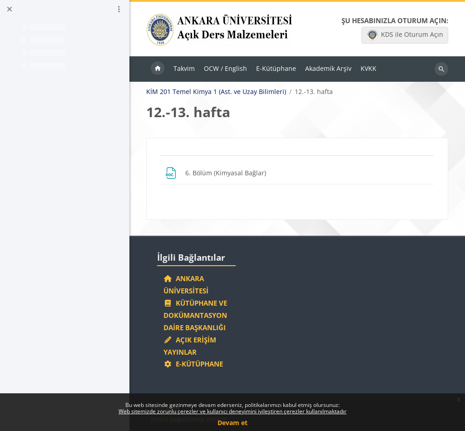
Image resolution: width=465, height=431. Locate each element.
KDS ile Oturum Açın (405, 35)
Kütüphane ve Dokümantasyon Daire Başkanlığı (195, 315)
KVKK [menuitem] (368, 68)
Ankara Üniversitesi (185, 284)
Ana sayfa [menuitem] (157, 69)
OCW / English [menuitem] (225, 68)
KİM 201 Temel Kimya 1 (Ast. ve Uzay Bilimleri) (216, 92)
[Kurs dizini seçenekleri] (119, 9)
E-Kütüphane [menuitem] (276, 68)
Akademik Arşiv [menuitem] (328, 68)
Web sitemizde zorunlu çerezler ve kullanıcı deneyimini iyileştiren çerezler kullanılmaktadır (232, 411)
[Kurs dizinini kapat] (9, 9)
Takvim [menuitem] (184, 68)
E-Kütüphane (193, 363)
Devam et (232, 422)
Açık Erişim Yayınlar (189, 346)
